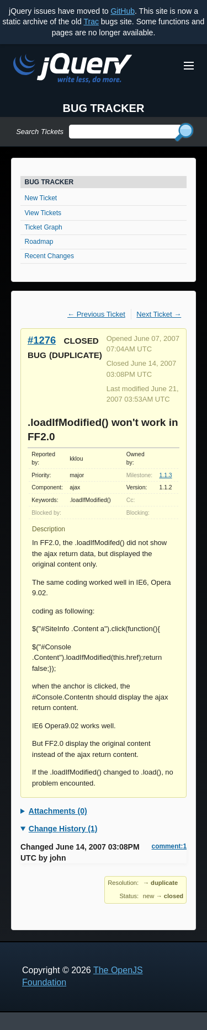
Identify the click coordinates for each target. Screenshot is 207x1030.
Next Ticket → (158, 314)
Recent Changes (49, 256)
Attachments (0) (58, 811)
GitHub (122, 11)
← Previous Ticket (96, 314)
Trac (90, 21)
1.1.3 (165, 475)
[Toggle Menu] (189, 66)
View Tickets (43, 213)
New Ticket (41, 198)
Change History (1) (63, 828)
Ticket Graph (43, 227)
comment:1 (169, 846)
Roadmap (39, 242)
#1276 (42, 340)
